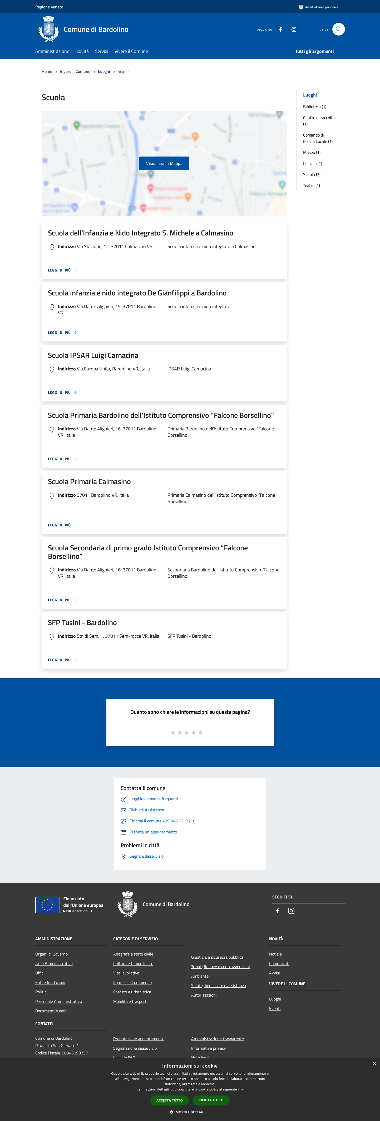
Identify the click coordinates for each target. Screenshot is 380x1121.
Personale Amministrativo (58, 1001)
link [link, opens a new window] (240, 1089)
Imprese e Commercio (132, 982)
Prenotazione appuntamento (138, 1038)
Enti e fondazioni (50, 982)
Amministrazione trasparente (217, 1038)
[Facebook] (278, 29)
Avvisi (274, 973)
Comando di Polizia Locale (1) (318, 138)
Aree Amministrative (54, 963)
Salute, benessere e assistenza (218, 985)
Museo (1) (311, 152)
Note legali (200, 1057)
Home (47, 71)
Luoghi (104, 71)
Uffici (40, 973)
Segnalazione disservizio (135, 1048)
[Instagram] (292, 29)
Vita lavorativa (126, 973)
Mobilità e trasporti (130, 1001)
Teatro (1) (311, 185)
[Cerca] (338, 29)
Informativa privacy (208, 1048)
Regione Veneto (49, 7)
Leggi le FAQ (124, 1057)
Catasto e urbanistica (132, 992)
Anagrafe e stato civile (133, 954)
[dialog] (190, 1089)
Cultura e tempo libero (133, 963)
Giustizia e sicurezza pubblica (217, 957)
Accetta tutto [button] (169, 1100)
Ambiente (200, 976)
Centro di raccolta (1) (319, 120)
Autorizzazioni (204, 995)
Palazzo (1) (312, 163)
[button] (190, 1112)
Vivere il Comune (75, 71)
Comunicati (279, 963)
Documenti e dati (50, 1011)
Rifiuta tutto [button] (211, 1100)
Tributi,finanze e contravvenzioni (220, 966)
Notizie (275, 954)
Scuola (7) (311, 174)
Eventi (275, 1008)
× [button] (374, 1064)
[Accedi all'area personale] (318, 7)
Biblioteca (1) (314, 106)
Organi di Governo (51, 954)
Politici (41, 992)
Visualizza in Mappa (164, 163)
